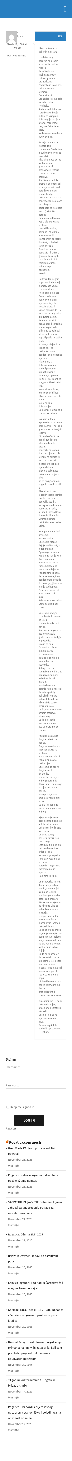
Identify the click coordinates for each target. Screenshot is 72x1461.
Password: (12, 1085)
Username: (13, 1067)
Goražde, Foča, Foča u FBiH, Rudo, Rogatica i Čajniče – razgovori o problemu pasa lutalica (35, 1315)
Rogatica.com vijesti (25, 1142)
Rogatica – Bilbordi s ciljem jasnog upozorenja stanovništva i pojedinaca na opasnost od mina (34, 1412)
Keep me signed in (22, 1107)
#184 (60, 36)
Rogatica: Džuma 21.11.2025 (25, 1234)
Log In (29, 1120)
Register (11, 1128)
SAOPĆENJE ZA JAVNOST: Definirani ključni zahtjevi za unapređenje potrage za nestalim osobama (35, 1207)
